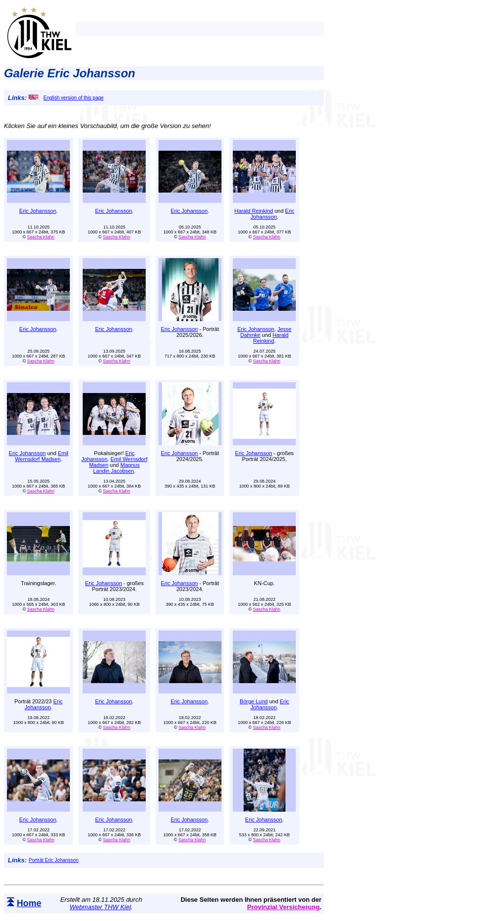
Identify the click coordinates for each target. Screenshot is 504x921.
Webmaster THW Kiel (100, 907)
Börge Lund (254, 701)
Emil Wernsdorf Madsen (41, 456)
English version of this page (66, 97)
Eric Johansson (37, 211)
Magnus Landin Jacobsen (116, 468)
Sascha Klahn (41, 236)
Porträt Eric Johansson (53, 860)
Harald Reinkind (253, 211)
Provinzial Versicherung (283, 907)
